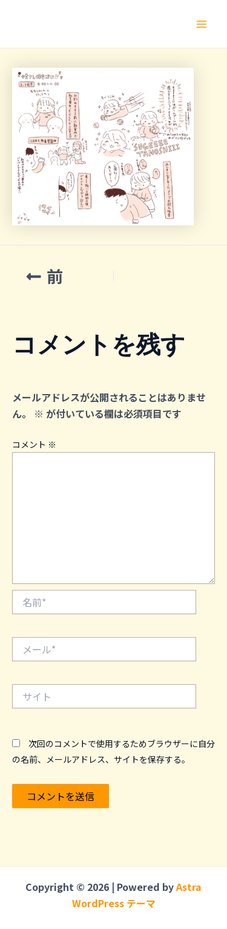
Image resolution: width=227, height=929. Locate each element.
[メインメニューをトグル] (201, 24)
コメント (34, 444)
